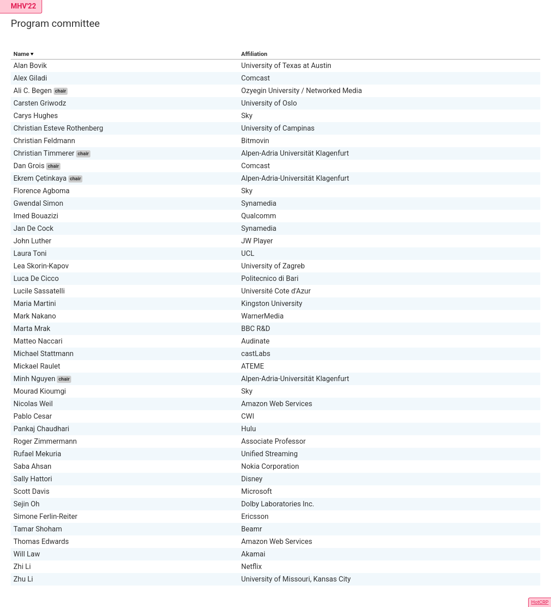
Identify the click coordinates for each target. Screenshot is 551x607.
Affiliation (254, 54)
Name (21, 54)
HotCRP (540, 602)
